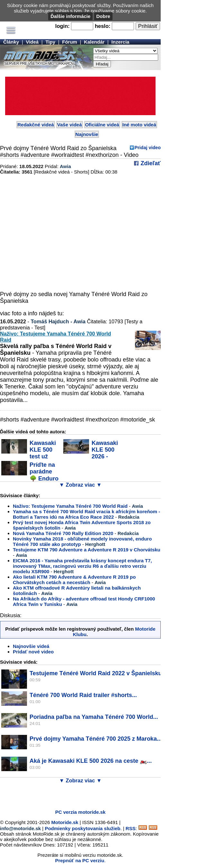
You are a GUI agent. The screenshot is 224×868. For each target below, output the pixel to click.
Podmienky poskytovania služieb (82, 828)
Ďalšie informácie (70, 16)
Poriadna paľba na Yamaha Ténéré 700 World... (94, 717)
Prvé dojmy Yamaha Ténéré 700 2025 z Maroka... (96, 739)
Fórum (69, 42)
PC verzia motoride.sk (80, 812)
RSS (131, 828)
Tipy (50, 42)
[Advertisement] (75, 794)
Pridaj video (147, 147)
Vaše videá (69, 124)
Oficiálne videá (102, 124)
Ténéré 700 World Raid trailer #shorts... (83, 695)
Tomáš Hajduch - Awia (58, 321)
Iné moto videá (139, 124)
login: (62, 26)
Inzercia (121, 42)
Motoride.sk (64, 822)
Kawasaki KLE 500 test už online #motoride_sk (29, 453)
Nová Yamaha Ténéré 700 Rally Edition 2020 (63, 533)
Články (11, 42)
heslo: (103, 26)
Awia (65, 166)
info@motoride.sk (20, 828)
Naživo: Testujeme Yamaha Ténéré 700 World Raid (70, 506)
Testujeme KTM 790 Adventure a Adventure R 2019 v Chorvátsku (86, 549)
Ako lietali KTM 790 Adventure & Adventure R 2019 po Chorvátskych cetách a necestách (74, 579)
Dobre (103, 16)
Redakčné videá (35, 124)
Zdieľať (150, 163)
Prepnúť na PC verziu (79, 860)
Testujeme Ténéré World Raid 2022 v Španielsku (96, 673)
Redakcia (128, 517)
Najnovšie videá (31, 646)
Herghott (95, 544)
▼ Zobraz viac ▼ (80, 485)
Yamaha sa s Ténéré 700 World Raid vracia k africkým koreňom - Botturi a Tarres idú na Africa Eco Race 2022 (86, 514)
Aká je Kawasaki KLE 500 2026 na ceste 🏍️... (91, 761)
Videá (32, 42)
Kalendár (94, 42)
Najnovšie (87, 134)
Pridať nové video (33, 651)
